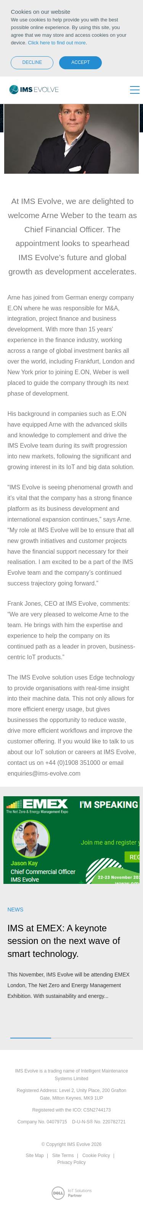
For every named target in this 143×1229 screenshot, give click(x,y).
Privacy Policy (71, 1162)
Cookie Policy (96, 1155)
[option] (71, 902)
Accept (80, 62)
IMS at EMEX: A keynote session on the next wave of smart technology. (63, 941)
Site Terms (63, 1155)
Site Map (34, 1155)
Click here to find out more (57, 43)
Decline (32, 62)
